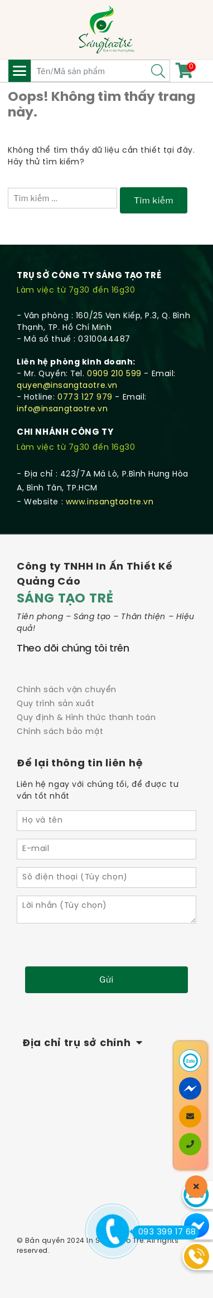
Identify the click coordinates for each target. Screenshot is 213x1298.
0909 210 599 (114, 374)
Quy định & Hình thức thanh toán (86, 718)
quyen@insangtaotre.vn (67, 386)
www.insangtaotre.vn (110, 502)
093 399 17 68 (164, 1232)
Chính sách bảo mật (60, 732)
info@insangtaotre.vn (62, 409)
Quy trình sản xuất (55, 704)
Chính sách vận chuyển (67, 690)
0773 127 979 (85, 397)
